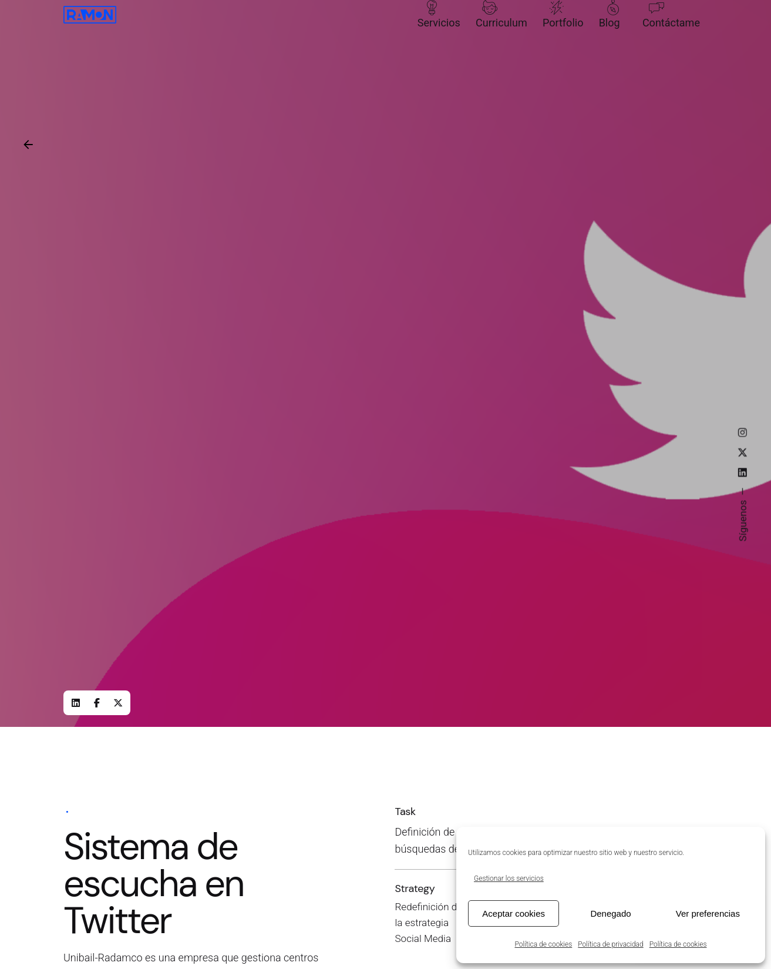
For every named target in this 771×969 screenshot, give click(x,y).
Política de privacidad (610, 944)
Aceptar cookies (513, 913)
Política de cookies (544, 944)
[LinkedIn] (75, 702)
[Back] (28, 144)
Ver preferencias (708, 913)
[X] (118, 702)
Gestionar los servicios (509, 878)
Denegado (610, 913)
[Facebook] (96, 702)
